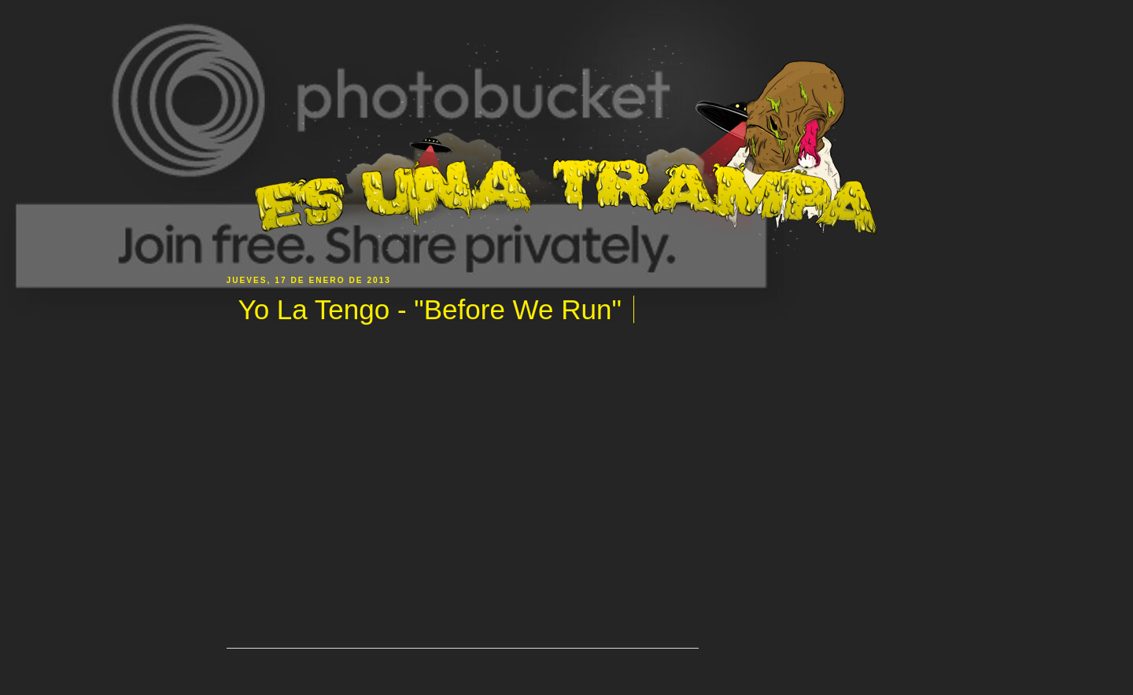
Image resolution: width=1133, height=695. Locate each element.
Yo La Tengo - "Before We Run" (430, 309)
